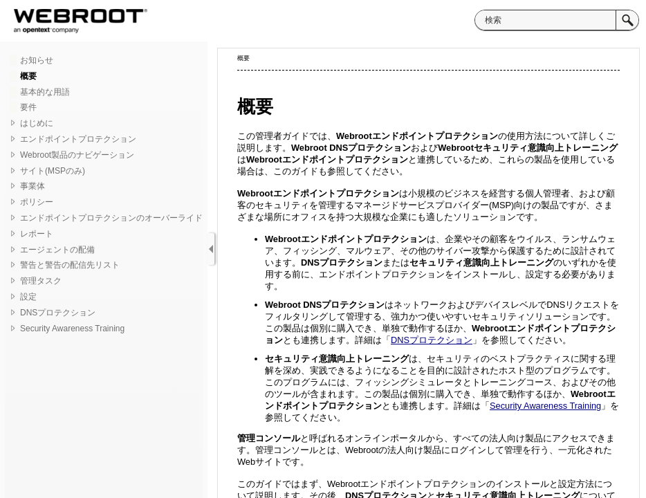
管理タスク (41, 281)
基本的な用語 (45, 92)
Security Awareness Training (72, 328)
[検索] (545, 20)
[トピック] (428, 273)
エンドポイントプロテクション (78, 139)
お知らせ (36, 60)
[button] (627, 20)
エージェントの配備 (57, 250)
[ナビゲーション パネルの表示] (210, 249)
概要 (28, 76)
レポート (36, 234)
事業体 (32, 186)
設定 (28, 297)
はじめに (36, 123)
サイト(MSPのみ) (52, 171)
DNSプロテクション (57, 312)
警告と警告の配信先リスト (70, 265)
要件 (28, 107)
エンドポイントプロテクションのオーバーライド (111, 218)
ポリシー (36, 202)
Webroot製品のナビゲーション (77, 155)
